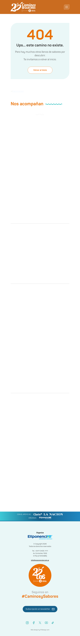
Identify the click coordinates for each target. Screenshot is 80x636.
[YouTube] (46, 622)
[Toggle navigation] (66, 7)
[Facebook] (33, 622)
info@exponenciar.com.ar (40, 560)
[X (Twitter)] (40, 622)
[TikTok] (52, 622)
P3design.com (44, 630)
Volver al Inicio (40, 71)
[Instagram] (27, 622)
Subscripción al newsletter (40, 609)
